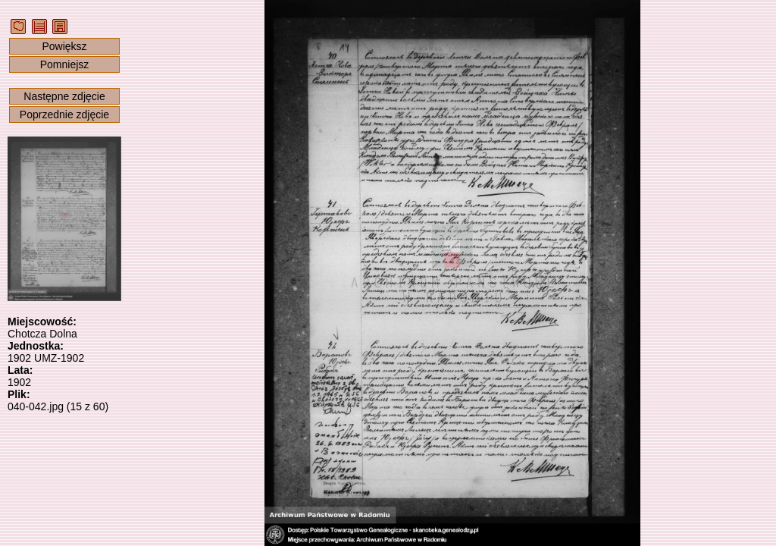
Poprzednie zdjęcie (64, 114)
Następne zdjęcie (64, 96)
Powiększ (64, 46)
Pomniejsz (64, 64)
